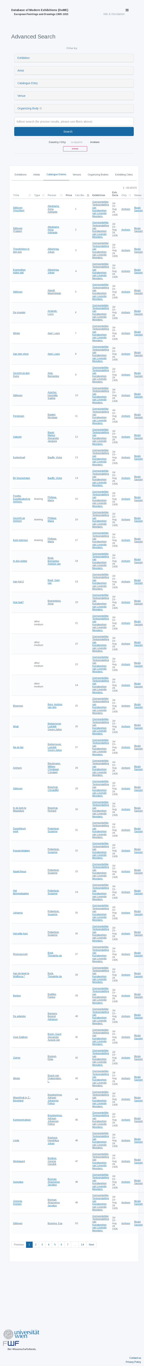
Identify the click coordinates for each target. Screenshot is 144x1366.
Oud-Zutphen (20, 1037)
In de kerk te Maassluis (19, 809)
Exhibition (23, 57)
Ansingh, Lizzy (52, 312)
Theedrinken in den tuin (21, 250)
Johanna (18, 912)
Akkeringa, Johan (53, 250)
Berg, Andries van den (55, 706)
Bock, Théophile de (55, 954)
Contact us (135, 1358)
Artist (20, 70)
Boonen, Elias (52, 1058)
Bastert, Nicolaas (52, 416)
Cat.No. (80, 195)
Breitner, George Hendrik (52, 1161)
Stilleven (17, 291)
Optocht (17, 436)
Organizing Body (28, 108)
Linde (16, 1140)
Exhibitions (20, 174)
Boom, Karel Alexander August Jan (54, 1037)
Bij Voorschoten (21, 478)
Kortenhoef (19, 457)
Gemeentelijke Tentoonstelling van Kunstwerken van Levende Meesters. (100, 209)
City (124, 195)
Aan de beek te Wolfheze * (21, 975)
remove (75, 149)
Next (91, 1244)
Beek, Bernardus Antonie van (54, 561)
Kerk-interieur (20, 540)
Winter (16, 333)
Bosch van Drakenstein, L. (54, 1078)
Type (37, 195)
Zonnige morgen (17, 1202)
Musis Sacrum (138, 209)
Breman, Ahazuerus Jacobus (54, 1182)
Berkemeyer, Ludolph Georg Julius (55, 726)
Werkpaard (19, 1161)
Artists (36, 174)
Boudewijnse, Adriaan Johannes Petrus (55, 1099)
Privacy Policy (133, 1362)
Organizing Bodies (98, 174)
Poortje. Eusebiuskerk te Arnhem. (21, 499)
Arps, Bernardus (53, 374)
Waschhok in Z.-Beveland (22, 1099)
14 (82, 1244)
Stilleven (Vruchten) (18, 209)
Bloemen (18, 705)
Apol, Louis (54, 333)
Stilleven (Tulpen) (17, 230)
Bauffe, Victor (55, 457)
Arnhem (125, 209)
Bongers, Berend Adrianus (52, 1016)
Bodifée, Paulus (52, 995)
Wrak (16, 726)
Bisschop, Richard (53, 809)
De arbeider (19, 1016)
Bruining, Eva (55, 1223)
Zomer (16, 1057)
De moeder (19, 312)
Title (16, 195)
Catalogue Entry (27, 83)
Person (52, 195)
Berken (17, 995)
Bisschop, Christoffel (53, 788)
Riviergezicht (20, 954)
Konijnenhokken (22, 1119)
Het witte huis (20, 933)
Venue (21, 95)
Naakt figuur (19, 871)
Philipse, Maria (52, 499)
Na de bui (18, 747)
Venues (77, 174)
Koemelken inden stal (19, 271)
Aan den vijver (21, 354)
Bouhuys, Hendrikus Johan (53, 1140)
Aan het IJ (18, 581)
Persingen (18, 416)
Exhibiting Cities (124, 174)
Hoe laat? (18, 602)
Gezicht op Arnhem (19, 519)
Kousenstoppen (21, 850)
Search (68, 131)
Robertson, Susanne (53, 830)
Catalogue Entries (56, 174)
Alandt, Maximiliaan (54, 292)
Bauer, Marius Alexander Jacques (53, 436)
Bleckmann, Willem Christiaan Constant (54, 768)
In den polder (20, 561)
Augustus (18, 1182)
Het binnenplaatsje (21, 892)
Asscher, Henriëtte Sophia (53, 395)
